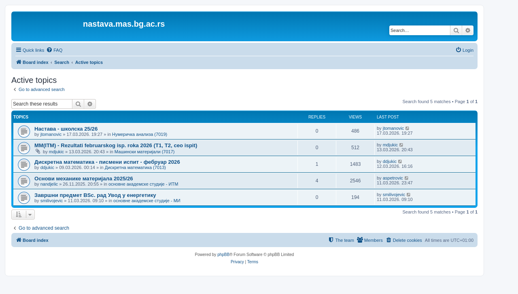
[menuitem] (54, 50)
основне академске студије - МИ (146, 200)
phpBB (223, 254)
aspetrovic (393, 178)
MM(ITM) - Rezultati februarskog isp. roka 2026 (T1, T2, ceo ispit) (115, 145)
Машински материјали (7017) (145, 151)
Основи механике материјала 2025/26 (83, 179)
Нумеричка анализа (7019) (139, 134)
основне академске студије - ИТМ (143, 184)
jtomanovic (51, 134)
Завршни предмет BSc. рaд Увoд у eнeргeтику (95, 195)
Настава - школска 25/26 (66, 129)
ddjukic (47, 167)
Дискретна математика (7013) (135, 167)
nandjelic (49, 184)
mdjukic (56, 151)
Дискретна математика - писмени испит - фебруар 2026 (107, 162)
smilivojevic (51, 200)
